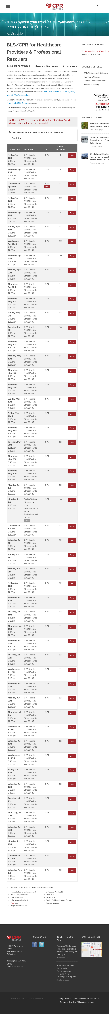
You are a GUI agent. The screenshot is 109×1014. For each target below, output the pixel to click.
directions (11, 954)
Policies (68, 998)
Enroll (72, 155)
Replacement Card (81, 998)
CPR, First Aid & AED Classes (96, 73)
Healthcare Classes (92, 77)
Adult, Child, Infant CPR (52, 92)
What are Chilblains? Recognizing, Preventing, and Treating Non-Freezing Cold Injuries (66, 971)
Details (27, 520)
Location (95, 998)
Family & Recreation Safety (95, 81)
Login (92, 1002)
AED (12, 903)
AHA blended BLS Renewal (18, 103)
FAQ (61, 998)
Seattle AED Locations (78, 1002)
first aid (51, 120)
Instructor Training (91, 84)
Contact (63, 1002)
